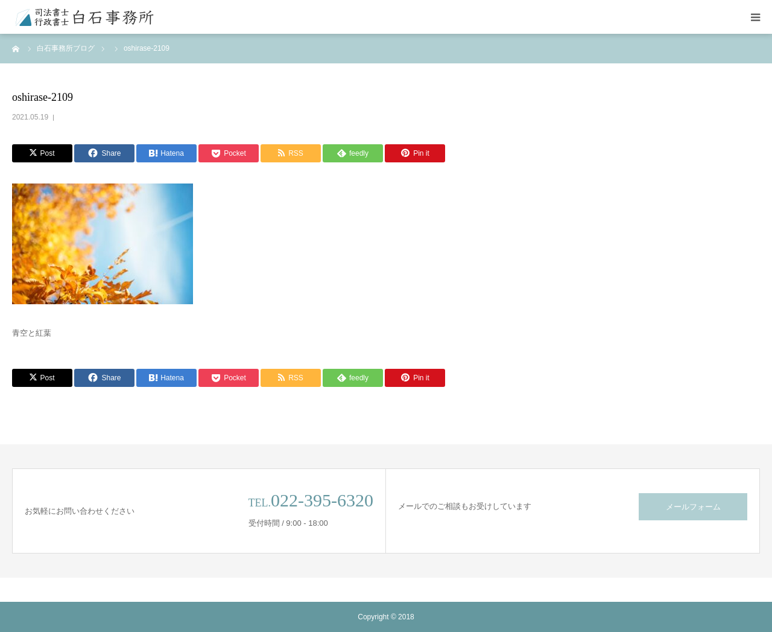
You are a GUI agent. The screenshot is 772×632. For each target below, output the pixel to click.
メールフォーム (693, 506)
